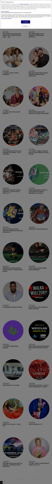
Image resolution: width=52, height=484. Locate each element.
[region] (26, 14)
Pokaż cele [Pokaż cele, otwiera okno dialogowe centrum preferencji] (25, 26)
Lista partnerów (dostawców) (6, 18)
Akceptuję (25, 21)
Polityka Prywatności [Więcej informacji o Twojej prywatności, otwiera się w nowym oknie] (5, 11)
